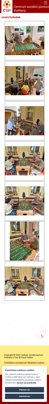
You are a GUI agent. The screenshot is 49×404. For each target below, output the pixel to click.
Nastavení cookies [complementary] (35, 362)
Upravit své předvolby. (26, 383)
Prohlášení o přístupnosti (15, 362)
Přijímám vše (24, 390)
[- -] (24, 40)
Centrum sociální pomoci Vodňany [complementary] (31, 8)
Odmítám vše (24, 396)
